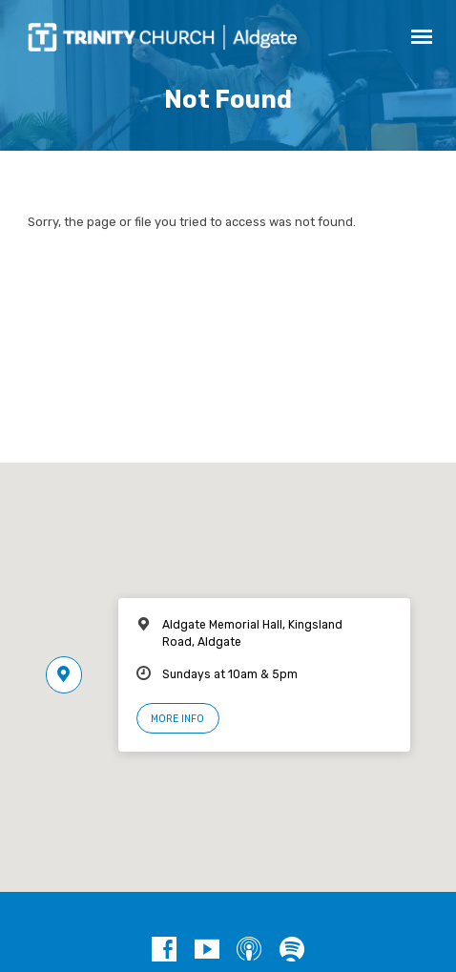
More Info (177, 719)
